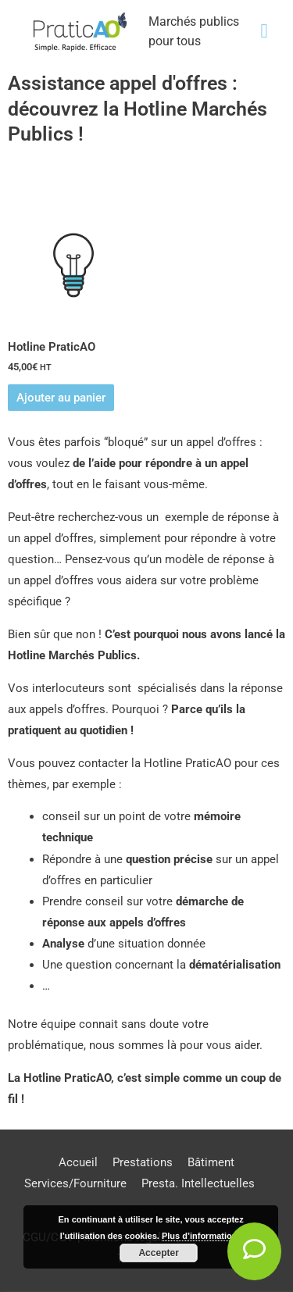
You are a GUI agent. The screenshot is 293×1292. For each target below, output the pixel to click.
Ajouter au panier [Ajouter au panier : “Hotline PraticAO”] (60, 398)
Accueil (78, 1162)
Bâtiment (211, 1162)
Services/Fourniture (75, 1183)
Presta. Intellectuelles (198, 1183)
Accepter (158, 1252)
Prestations (143, 1162)
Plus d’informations (202, 1235)
